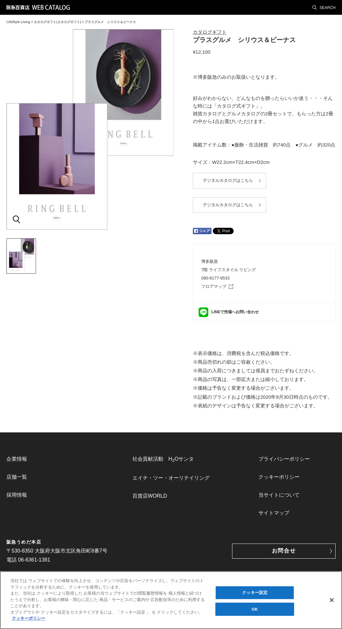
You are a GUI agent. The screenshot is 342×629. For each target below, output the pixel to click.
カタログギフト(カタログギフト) (57, 22)
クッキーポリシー (279, 477)
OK (255, 609)
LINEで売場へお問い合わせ (235, 312)
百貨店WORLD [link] (149, 496)
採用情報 (16, 495)
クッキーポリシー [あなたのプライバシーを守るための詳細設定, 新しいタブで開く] (28, 618)
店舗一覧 (16, 477)
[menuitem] (45, 459)
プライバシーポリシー (284, 459)
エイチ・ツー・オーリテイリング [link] (171, 478)
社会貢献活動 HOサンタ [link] (163, 459)
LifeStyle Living (18, 22)
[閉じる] (332, 600)
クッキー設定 (254, 592)
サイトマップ (273, 513)
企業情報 (16, 459)
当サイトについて (279, 495)
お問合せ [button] (284, 551)
